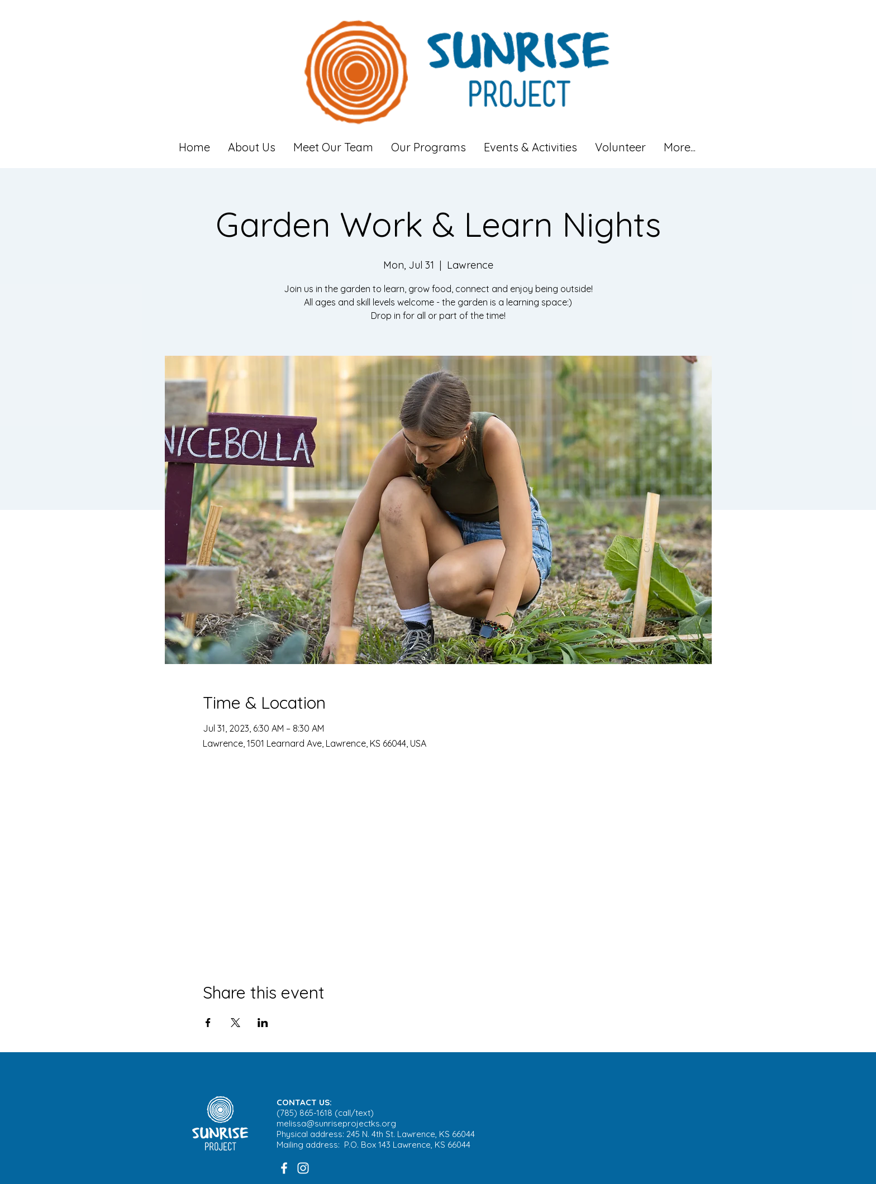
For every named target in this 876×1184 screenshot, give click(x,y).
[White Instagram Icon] (303, 1168)
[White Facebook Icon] (284, 1168)
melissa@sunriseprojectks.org (336, 1123)
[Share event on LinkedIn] (263, 1022)
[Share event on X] (235, 1022)
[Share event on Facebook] (208, 1022)
